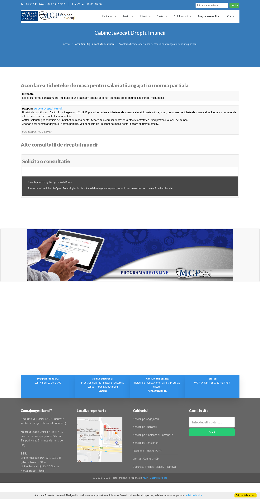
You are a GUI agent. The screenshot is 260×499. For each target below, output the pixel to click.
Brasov (160, 467)
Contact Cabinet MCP (146, 458)
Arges (150, 467)
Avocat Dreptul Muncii (48, 108)
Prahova (171, 467)
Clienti (143, 16)
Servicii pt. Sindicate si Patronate (153, 435)
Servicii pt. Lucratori (145, 427)
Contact (231, 16)
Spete (160, 16)
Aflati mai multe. (194, 495)
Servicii (126, 16)
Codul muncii (180, 16)
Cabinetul (107, 16)
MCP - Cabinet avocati (155, 477)
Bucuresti (139, 467)
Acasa (66, 43)
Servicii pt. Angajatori (146, 419)
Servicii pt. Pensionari (145, 443)
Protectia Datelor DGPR (147, 451)
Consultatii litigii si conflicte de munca (94, 43)
